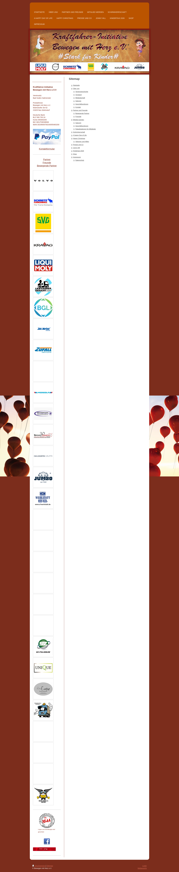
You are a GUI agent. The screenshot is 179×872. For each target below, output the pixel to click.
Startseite (76, 85)
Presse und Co (78, 145)
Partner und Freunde (80, 110)
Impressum (77, 157)
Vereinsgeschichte (81, 92)
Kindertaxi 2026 (78, 151)
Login (144, 866)
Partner (46, 159)
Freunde (78, 116)
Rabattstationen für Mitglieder (85, 129)
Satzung (78, 101)
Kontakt (78, 107)
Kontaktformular (47, 149)
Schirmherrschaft (79, 132)
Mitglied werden (78, 120)
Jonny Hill (76, 148)
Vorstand (78, 95)
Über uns (76, 88)
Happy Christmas (79, 138)
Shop (75, 154)
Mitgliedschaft (80, 98)
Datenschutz (79, 160)
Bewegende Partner (82, 113)
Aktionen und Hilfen (82, 141)
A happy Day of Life (80, 135)
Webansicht (142, 868)
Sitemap (50, 866)
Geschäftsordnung (81, 104)
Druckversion (39, 866)
